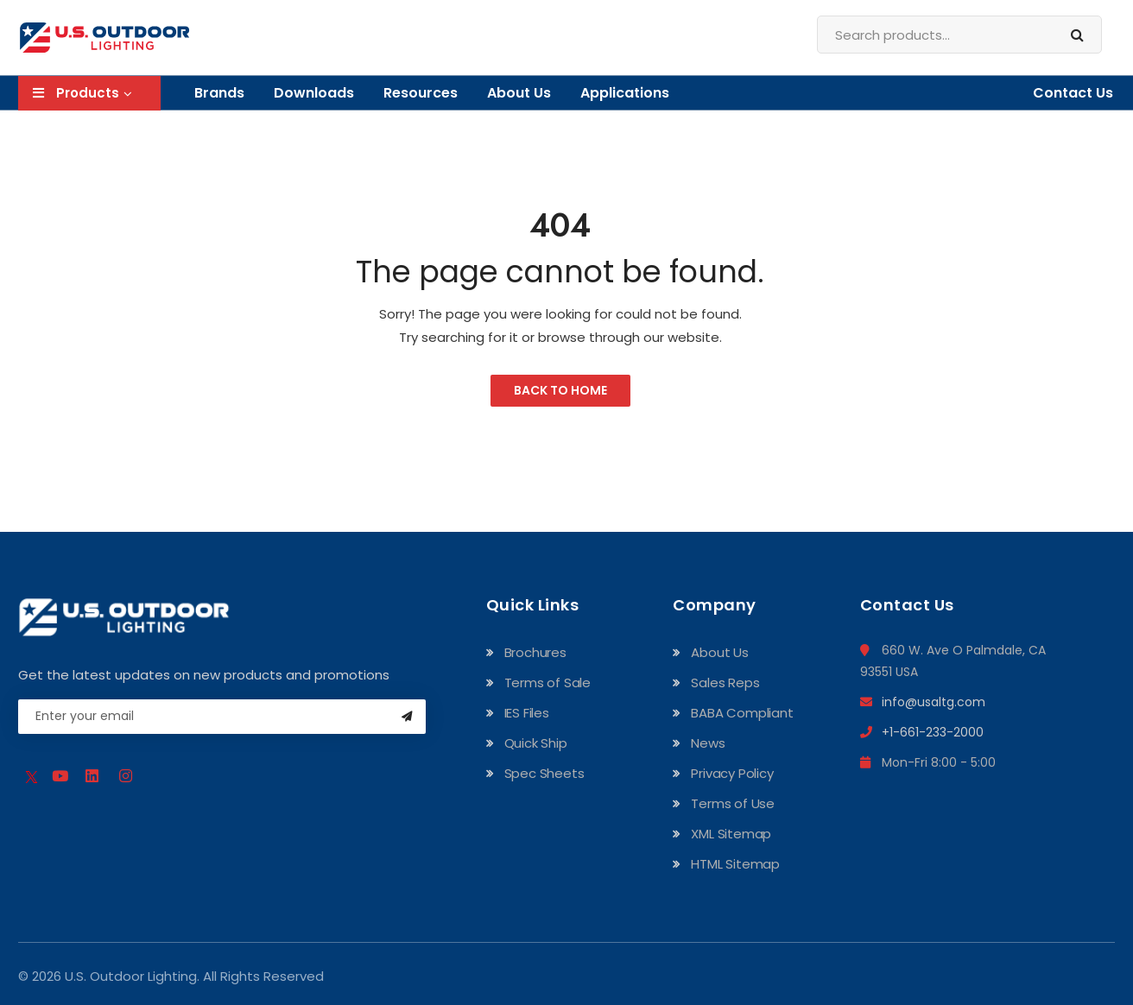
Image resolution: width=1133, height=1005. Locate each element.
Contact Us (1073, 93)
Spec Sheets (544, 773)
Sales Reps (725, 682)
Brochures (535, 652)
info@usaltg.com (922, 702)
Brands (219, 93)
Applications (624, 93)
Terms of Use (733, 803)
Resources (420, 93)
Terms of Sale (547, 682)
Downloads (314, 93)
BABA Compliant (742, 713)
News (708, 743)
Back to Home (560, 390)
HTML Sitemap (735, 864)
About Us (519, 93)
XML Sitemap (731, 834)
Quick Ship (535, 743)
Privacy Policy (732, 773)
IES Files (526, 713)
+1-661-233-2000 (922, 732)
